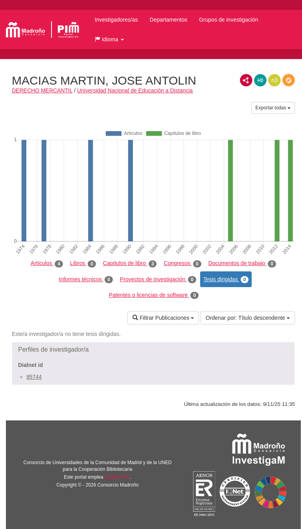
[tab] (153, 349)
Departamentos (169, 20)
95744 (34, 377)
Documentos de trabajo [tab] (242, 263)
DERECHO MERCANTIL (42, 90)
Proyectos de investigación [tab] (158, 279)
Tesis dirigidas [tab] (226, 279)
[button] (109, 39)
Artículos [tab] (47, 263)
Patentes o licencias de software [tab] (154, 295)
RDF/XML (246, 80)
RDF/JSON (288, 80)
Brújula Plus (117, 477)
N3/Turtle (274, 80)
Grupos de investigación (228, 20)
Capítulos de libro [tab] (130, 263)
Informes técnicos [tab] (86, 279)
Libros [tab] (83, 263)
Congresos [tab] (182, 263)
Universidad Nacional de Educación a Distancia (135, 90)
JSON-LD (260, 80)
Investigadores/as (116, 20)
